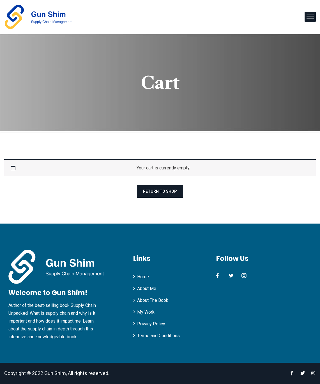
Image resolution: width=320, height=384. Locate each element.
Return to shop (160, 191)
